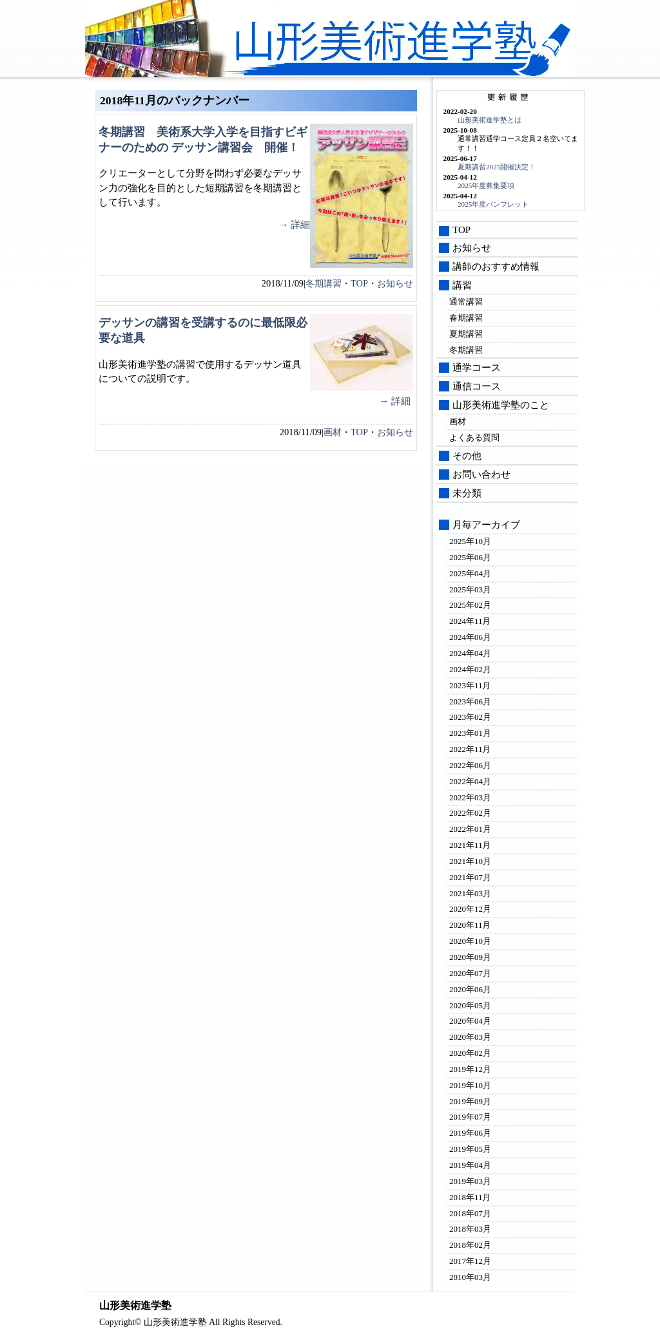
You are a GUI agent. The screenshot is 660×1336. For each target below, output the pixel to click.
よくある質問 (474, 437)
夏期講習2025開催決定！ (497, 167)
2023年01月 (470, 733)
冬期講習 (324, 283)
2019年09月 (470, 1101)
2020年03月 (470, 1037)
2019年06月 (470, 1133)
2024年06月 (470, 637)
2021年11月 (469, 845)
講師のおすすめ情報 (495, 266)
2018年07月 (470, 1213)
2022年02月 (470, 813)
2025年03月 (470, 589)
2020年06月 (470, 989)
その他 (466, 456)
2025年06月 (470, 557)
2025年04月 (470, 573)
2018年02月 (470, 1245)
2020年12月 (470, 909)
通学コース (476, 367)
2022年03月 (470, 797)
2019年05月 (470, 1149)
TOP (359, 283)
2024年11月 (469, 621)
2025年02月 (470, 605)
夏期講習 (466, 334)
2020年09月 (470, 957)
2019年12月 (470, 1069)
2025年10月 (470, 541)
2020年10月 (470, 941)
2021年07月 (470, 877)
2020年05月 (470, 1005)
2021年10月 (470, 861)
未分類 (466, 493)
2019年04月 (470, 1165)
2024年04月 (470, 653)
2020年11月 (469, 925)
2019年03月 (470, 1181)
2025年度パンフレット (493, 204)
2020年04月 (470, 1021)
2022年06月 (470, 765)
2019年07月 (470, 1117)
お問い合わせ (481, 474)
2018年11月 (469, 1197)
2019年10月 (470, 1085)
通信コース (476, 386)
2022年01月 (470, 829)
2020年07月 (470, 973)
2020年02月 (470, 1053)
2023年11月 (469, 685)
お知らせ (395, 283)
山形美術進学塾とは (489, 120)
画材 (333, 432)
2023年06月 (470, 701)
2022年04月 (470, 781)
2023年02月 (470, 717)
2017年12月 (470, 1261)
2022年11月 (469, 749)
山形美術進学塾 (394, 41)
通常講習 (466, 301)
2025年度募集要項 (486, 185)
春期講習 (466, 318)
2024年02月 (470, 669)
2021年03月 (470, 893)
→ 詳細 (294, 224)
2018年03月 (470, 1229)
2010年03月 (470, 1277)
